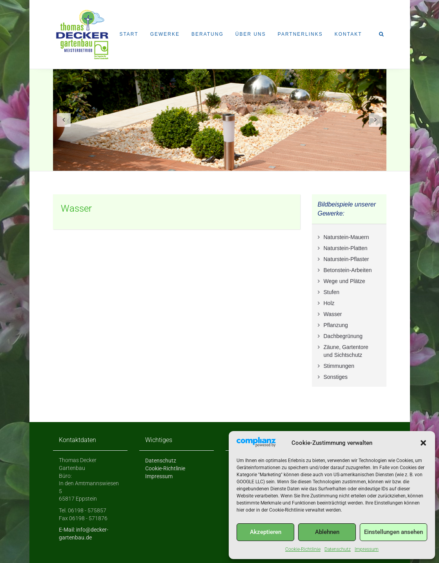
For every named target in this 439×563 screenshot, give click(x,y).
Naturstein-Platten (346, 248)
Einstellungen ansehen (393, 532)
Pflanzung (336, 325)
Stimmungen (339, 366)
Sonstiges (336, 377)
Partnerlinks (300, 34)
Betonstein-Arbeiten (348, 270)
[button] (423, 443)
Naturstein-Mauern (346, 237)
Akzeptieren (265, 532)
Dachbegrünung (343, 336)
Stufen (331, 292)
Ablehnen (327, 532)
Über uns (250, 34)
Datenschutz (337, 549)
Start (128, 34)
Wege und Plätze (344, 281)
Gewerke (165, 34)
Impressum (367, 549)
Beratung (207, 34)
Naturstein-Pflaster (346, 259)
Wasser (76, 208)
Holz (329, 303)
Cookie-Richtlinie (303, 549)
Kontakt (348, 34)
